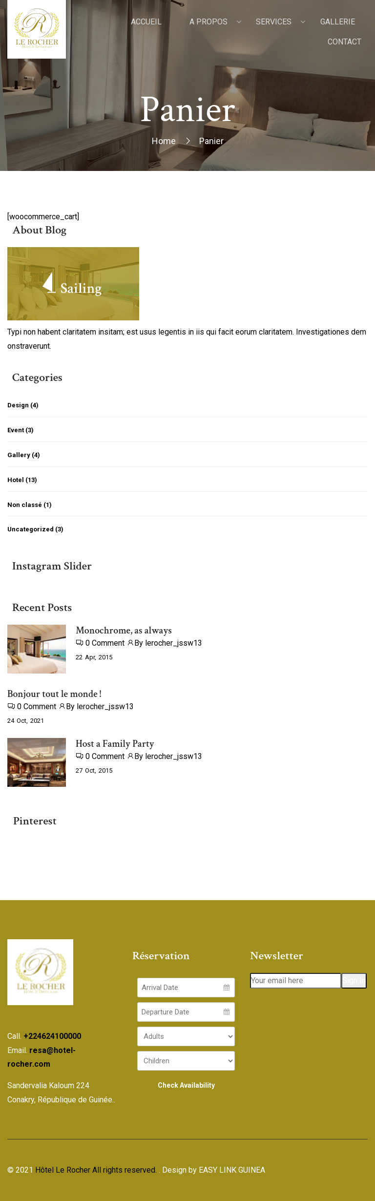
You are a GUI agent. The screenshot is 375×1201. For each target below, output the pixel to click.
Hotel (15, 480)
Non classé (24, 504)
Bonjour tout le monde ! (54, 694)
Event (15, 430)
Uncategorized (30, 529)
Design (18, 405)
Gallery (18, 455)
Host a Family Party (115, 743)
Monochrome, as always (124, 630)
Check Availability (186, 1085)
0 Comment (105, 643)
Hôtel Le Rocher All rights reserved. (96, 1170)
